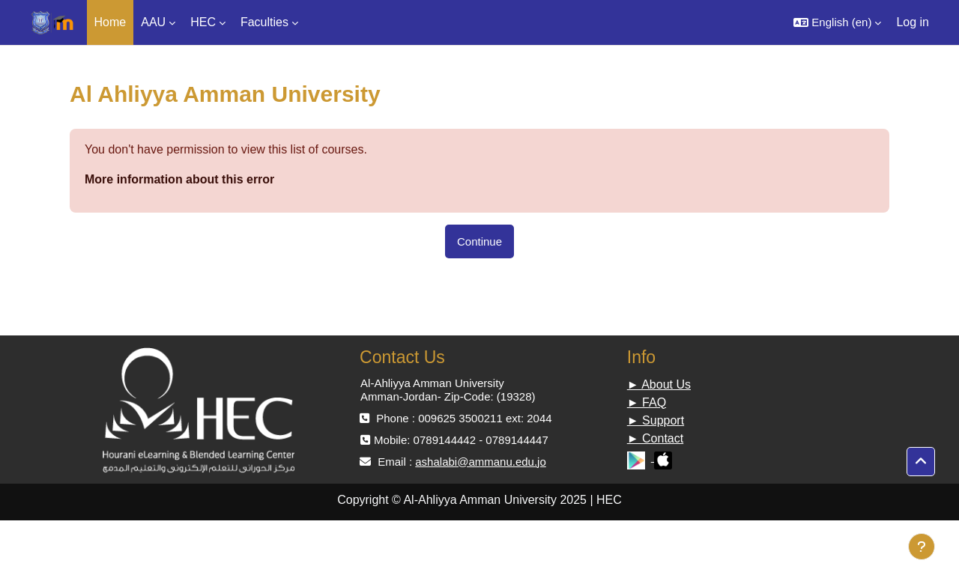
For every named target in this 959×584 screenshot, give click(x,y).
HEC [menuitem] (203, 22)
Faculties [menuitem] (264, 22)
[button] (837, 22)
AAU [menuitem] (153, 22)
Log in (912, 22)
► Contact (655, 438)
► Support (655, 420)
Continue (479, 241)
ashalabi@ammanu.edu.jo (480, 461)
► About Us (659, 384)
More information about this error (179, 179)
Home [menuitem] (110, 22)
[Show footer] (921, 546)
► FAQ (646, 402)
